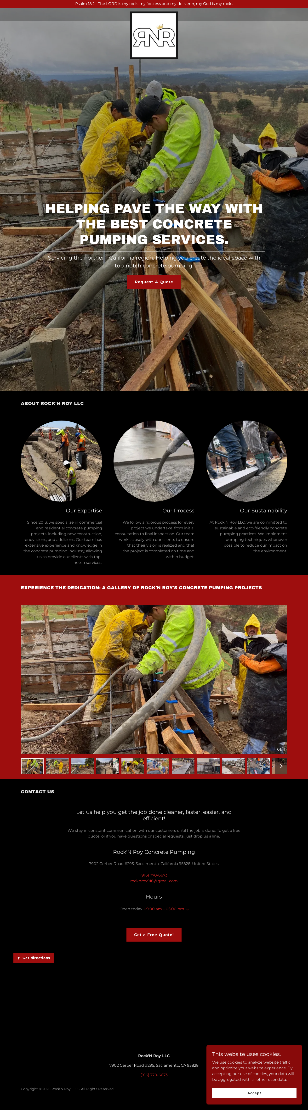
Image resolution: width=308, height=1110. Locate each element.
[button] (186, 909)
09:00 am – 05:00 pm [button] (164, 909)
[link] (154, 13)
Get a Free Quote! (154, 934)
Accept (254, 1093)
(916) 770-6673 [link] (153, 875)
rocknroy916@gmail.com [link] (154, 881)
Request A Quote (154, 282)
